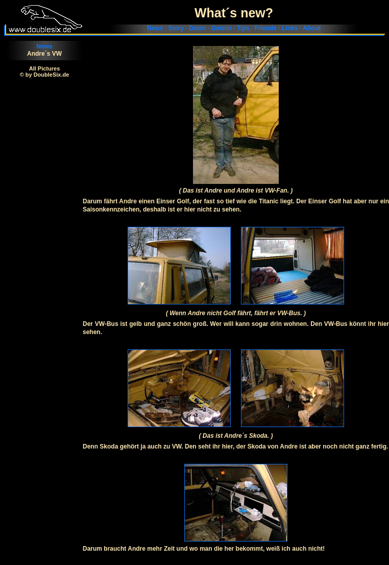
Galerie (221, 28)
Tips (243, 28)
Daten (197, 28)
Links (290, 28)
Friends (266, 28)
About (312, 28)
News (155, 28)
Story (176, 28)
